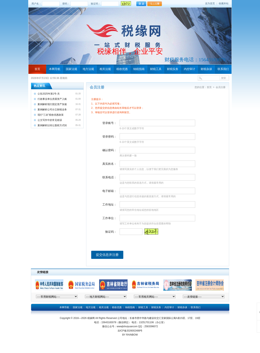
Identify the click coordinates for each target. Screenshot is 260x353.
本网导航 (54, 69)
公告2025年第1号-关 (49, 93)
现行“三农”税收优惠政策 (51, 114)
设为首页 (210, 3)
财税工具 (155, 69)
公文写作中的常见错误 (50, 120)
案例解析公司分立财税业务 (52, 109)
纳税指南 (139, 69)
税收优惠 (122, 69)
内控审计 (189, 69)
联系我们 (223, 69)
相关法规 (105, 69)
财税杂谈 (206, 69)
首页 (37, 69)
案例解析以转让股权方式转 (52, 125)
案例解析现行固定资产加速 (52, 104)
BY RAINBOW (130, 334)
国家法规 (71, 69)
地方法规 (88, 69)
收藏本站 (224, 3)
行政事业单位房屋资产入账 (52, 99)
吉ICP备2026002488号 (130, 330)
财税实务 (172, 69)
